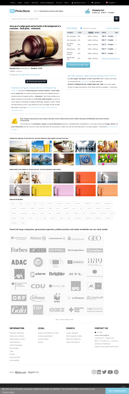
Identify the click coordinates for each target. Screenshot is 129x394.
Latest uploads (72, 333)
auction (97, 203)
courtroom (77, 203)
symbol (98, 208)
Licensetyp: (72, 28)
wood (74, 208)
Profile (12, 354)
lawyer (68, 203)
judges (34, 213)
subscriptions (85, 81)
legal (35, 203)
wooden (13, 208)
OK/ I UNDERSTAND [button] (117, 391)
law (28, 203)
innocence (42, 208)
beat (69, 218)
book (111, 213)
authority (23, 208)
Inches (97, 32)
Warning (13, 218)
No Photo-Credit (70, 44)
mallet (32, 208)
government (23, 213)
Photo (13, 3)
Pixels (91, 32)
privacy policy (43, 339)
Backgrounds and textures (29, 75)
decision (108, 218)
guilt (58, 208)
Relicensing (71, 49)
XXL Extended (71, 40)
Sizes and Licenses (17, 336)
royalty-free (14, 90)
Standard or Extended (89, 28)
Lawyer (76, 213)
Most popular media (74, 336)
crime (50, 213)
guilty (42, 213)
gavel (12, 203)
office (61, 218)
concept (107, 208)
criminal (89, 208)
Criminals (14, 223)
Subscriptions (15, 342)
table (50, 208)
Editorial (35, 3)
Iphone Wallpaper (47, 3)
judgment (88, 203)
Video (20, 3)
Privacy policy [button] (8, 392)
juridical (13, 213)
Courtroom (93, 213)
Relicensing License (17, 339)
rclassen (18, 71)
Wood (30, 218)
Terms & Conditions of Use (48, 333)
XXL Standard (71, 36)
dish (84, 213)
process (53, 218)
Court (23, 223)
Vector (26, 3)
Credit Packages (16, 345)
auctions (58, 213)
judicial (66, 208)
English (111, 3)
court (42, 203)
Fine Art (59, 3)
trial (81, 208)
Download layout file (36, 81)
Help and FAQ (15, 357)
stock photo (24, 68)
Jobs (11, 351)
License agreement (45, 336)
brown (67, 213)
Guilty (22, 218)
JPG (78, 36)
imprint (41, 342)
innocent (103, 213)
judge (20, 203)
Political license (69, 53)
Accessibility (14, 360)
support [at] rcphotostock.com (107, 346)
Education (98, 218)
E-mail (99, 332)
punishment (107, 203)
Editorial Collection (73, 339)
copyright (88, 218)
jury (38, 218)
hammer (59, 203)
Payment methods (17, 333)
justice (50, 203)
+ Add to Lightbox (113, 28)
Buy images (14, 348)
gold (45, 218)
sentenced (78, 218)
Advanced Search (73, 342)
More (67, 3)
